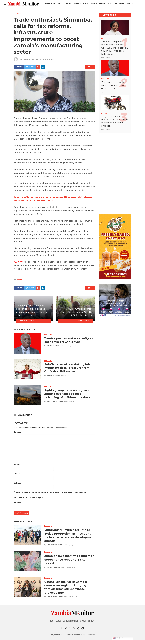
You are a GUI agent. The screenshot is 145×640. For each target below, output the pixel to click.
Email (17, 474)
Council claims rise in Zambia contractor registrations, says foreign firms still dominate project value (66, 587)
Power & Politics (52, 4)
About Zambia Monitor (67, 621)
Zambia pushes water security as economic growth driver (68, 340)
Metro (94, 4)
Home (52, 621)
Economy (67, 4)
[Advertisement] (115, 171)
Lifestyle (119, 4)
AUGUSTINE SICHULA (29, 59)
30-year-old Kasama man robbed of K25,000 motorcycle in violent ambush (114, 121)
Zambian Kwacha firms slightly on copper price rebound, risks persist (69, 559)
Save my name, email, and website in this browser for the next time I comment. (51, 492)
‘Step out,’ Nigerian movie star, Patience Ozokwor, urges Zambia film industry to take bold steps (114, 47)
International (106, 4)
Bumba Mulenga (53, 346)
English (118, 637)
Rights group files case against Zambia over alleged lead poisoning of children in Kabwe (67, 393)
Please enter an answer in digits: (28, 497)
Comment (18, 432)
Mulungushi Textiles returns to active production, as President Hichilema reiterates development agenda (69, 535)
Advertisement (87, 621)
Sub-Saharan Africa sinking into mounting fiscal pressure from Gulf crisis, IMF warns (67, 368)
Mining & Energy (81, 4)
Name (17, 465)
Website (17, 483)
